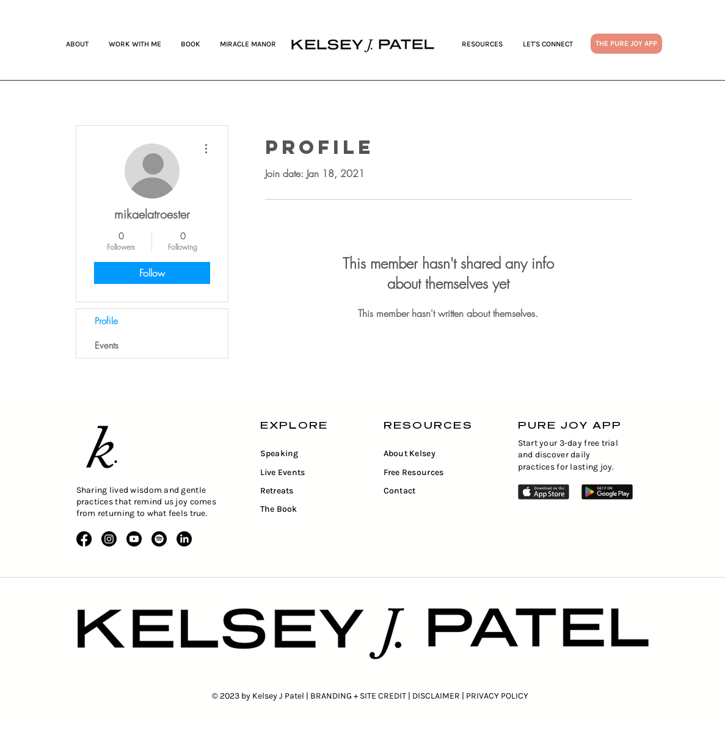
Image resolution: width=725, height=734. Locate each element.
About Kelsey (409, 453)
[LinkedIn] (184, 539)
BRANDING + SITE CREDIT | (361, 696)
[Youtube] (134, 539)
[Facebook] (84, 539)
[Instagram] (109, 539)
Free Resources (414, 472)
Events (106, 346)
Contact (400, 490)
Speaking (279, 453)
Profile (106, 321)
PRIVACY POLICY (497, 696)
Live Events (282, 472)
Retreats (277, 490)
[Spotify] (159, 539)
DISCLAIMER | (439, 696)
